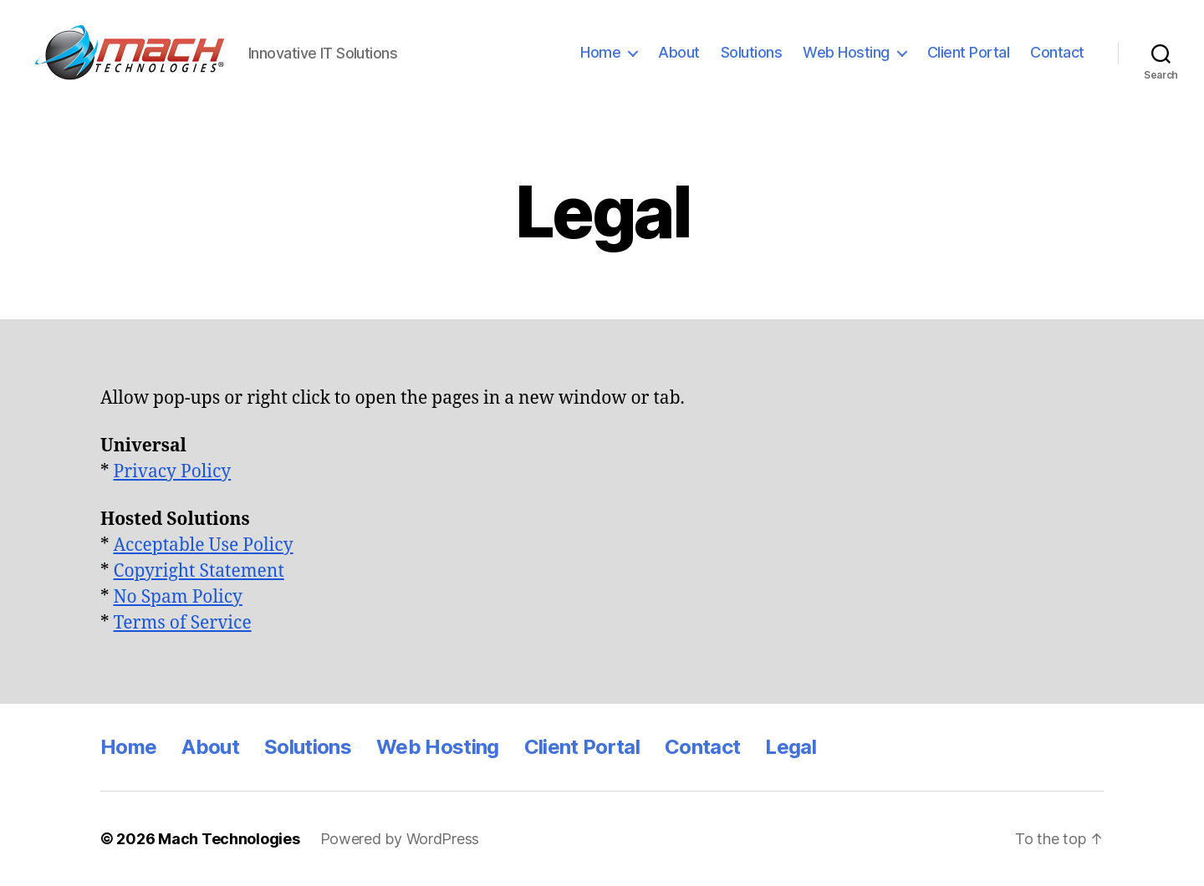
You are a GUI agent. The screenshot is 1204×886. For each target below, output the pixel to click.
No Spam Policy (178, 597)
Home (600, 52)
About (679, 52)
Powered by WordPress (400, 839)
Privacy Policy (173, 472)
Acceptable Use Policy (203, 545)
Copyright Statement (199, 571)
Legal (790, 747)
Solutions (752, 52)
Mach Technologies (228, 839)
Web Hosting (846, 52)
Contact (1057, 52)
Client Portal (968, 52)
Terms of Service (183, 623)
